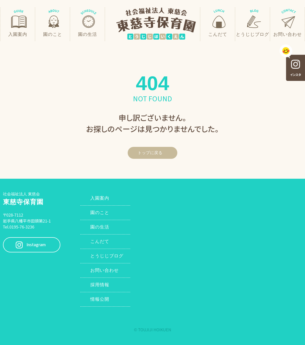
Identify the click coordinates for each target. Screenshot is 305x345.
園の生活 (99, 227)
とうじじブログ (106, 255)
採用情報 (99, 284)
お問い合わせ (104, 270)
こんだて (99, 241)
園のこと (99, 212)
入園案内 (99, 198)
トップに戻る (150, 153)
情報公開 (99, 299)
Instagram (36, 245)
